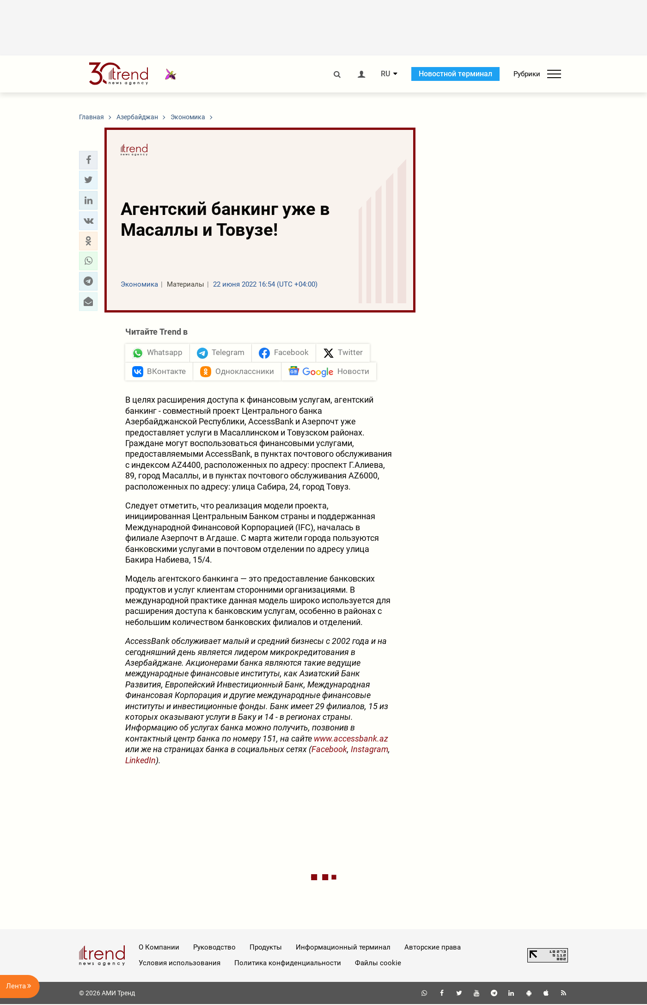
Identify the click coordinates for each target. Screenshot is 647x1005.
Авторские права (432, 948)
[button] (88, 160)
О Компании (159, 948)
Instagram (369, 750)
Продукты (266, 948)
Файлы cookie (378, 964)
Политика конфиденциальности (287, 964)
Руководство (214, 948)
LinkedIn (140, 761)
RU (385, 74)
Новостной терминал (455, 73)
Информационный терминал (343, 948)
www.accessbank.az (351, 739)
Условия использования (179, 964)
